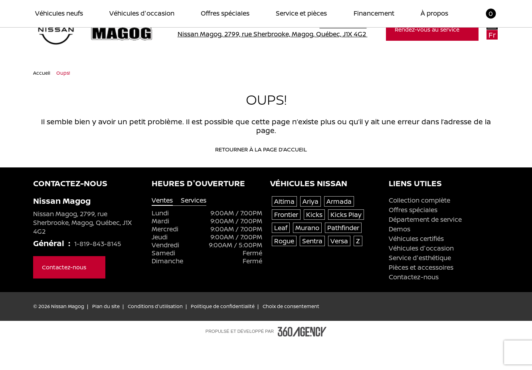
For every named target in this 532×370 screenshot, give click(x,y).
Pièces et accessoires (421, 295)
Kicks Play (346, 242)
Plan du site (106, 334)
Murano (307, 255)
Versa (339, 268)
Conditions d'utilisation (155, 334)
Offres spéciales (413, 237)
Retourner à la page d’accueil (266, 177)
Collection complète (419, 228)
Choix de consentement (291, 334)
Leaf (280, 255)
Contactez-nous (414, 304)
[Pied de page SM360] (302, 359)
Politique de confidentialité (223, 334)
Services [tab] (193, 228)
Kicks (314, 242)
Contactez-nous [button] (69, 294)
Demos (399, 257)
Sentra (312, 268)
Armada (339, 229)
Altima (284, 229)
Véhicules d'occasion (421, 276)
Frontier (286, 242)
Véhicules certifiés (416, 266)
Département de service (425, 247)
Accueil (42, 100)
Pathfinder (343, 255)
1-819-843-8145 (347, 25)
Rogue (284, 268)
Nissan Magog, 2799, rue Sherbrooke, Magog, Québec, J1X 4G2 (278, 34)
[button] (485, 73)
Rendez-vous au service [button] (432, 29)
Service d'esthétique (420, 285)
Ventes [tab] (162, 228)
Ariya (310, 229)
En (491, 25)
